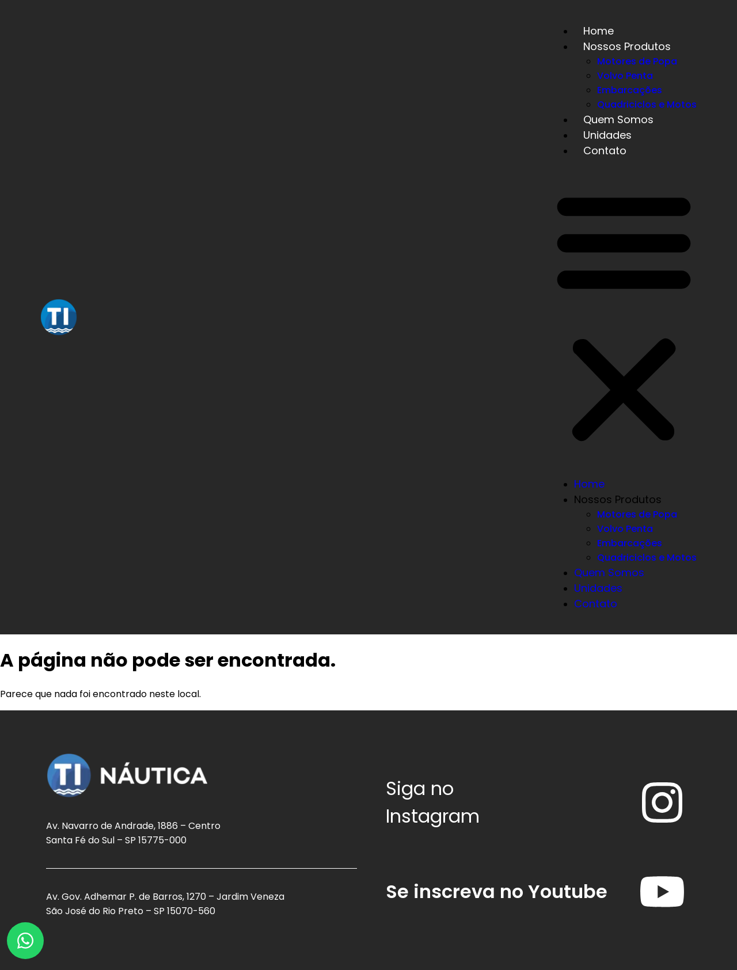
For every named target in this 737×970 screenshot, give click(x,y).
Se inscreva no (496, 891)
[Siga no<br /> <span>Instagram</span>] (662, 802)
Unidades (607, 135)
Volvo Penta (625, 75)
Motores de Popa (637, 61)
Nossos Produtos (627, 46)
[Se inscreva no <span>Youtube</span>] (662, 892)
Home (598, 31)
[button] (624, 317)
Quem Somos (618, 119)
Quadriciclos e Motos (647, 104)
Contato (604, 150)
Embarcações (629, 90)
